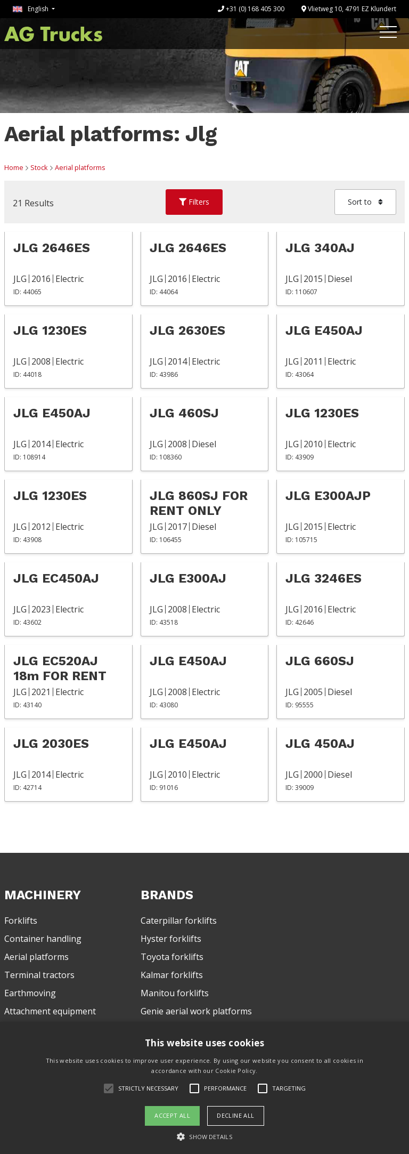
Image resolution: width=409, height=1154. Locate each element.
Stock (39, 167)
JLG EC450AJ (56, 578)
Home (13, 167)
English (31, 8)
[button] (204, 1136)
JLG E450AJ (324, 330)
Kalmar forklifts (172, 975)
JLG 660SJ (319, 660)
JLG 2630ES (187, 330)
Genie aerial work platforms (196, 1011)
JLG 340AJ (320, 247)
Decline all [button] (235, 1115)
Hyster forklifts (171, 939)
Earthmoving (30, 993)
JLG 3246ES (323, 578)
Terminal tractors (39, 975)
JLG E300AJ (188, 578)
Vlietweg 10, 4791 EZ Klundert (348, 8)
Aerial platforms (80, 167)
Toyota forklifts (172, 957)
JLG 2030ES (51, 743)
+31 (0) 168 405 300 (251, 8)
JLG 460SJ (184, 413)
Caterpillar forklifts (179, 920)
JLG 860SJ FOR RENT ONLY (199, 503)
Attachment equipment (50, 1011)
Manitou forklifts (175, 993)
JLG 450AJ (320, 743)
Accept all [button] (172, 1115)
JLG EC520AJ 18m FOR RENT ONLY (60, 668)
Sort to (365, 202)
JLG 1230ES (50, 330)
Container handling (42, 939)
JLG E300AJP (328, 495)
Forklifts (20, 920)
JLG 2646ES (51, 247)
